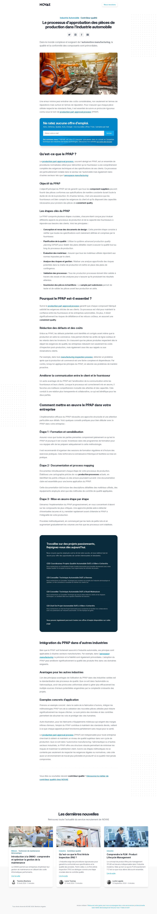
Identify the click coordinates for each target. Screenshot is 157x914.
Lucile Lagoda (117, 881)
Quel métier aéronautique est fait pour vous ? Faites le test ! (111, 907)
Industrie (62, 851)
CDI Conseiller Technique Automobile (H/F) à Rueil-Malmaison (73, 592)
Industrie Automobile (69, 18)
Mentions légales (40, 906)
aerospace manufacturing (76, 175)
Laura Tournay (70, 881)
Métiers (14, 851)
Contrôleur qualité (89, 18)
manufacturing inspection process (77, 357)
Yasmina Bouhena (24, 881)
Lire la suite (15, 876)
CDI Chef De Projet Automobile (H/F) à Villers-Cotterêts (71, 606)
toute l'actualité (66, 819)
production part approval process (75, 112)
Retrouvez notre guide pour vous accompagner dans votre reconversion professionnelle (116, 905)
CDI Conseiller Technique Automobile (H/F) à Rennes (69, 577)
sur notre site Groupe (104, 142)
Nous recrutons (110, 5)
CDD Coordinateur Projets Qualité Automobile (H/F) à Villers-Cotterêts (77, 563)
